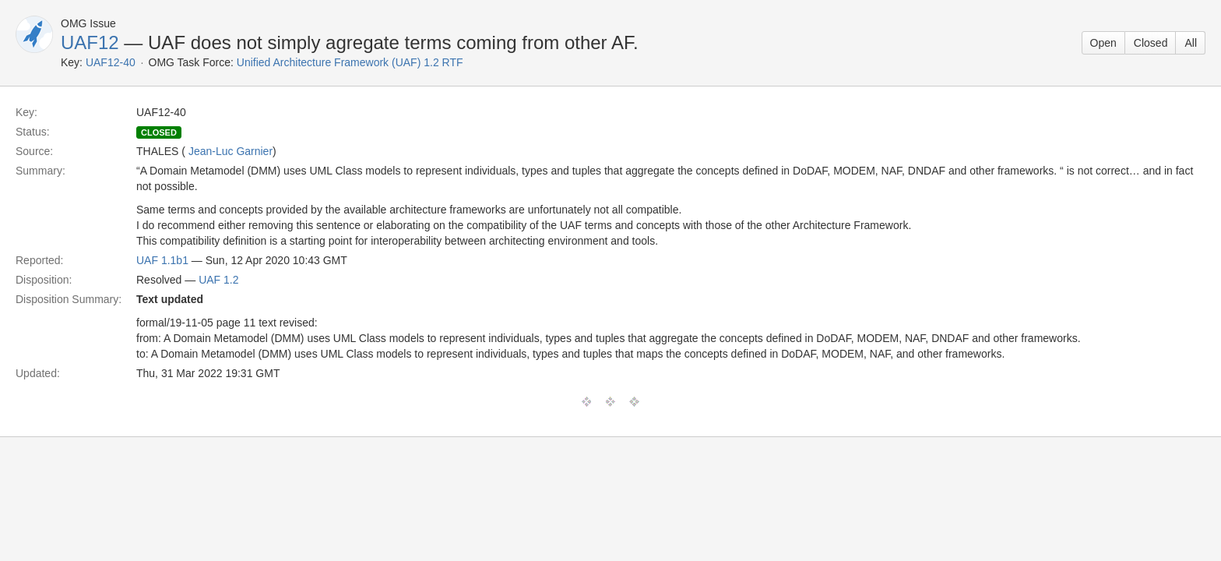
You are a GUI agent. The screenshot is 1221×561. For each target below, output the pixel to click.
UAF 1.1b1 (162, 260)
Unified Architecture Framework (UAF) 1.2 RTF (350, 62)
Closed (1151, 43)
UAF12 (90, 42)
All (1190, 43)
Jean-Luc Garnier (230, 151)
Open (1103, 43)
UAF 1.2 (218, 279)
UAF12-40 (110, 62)
